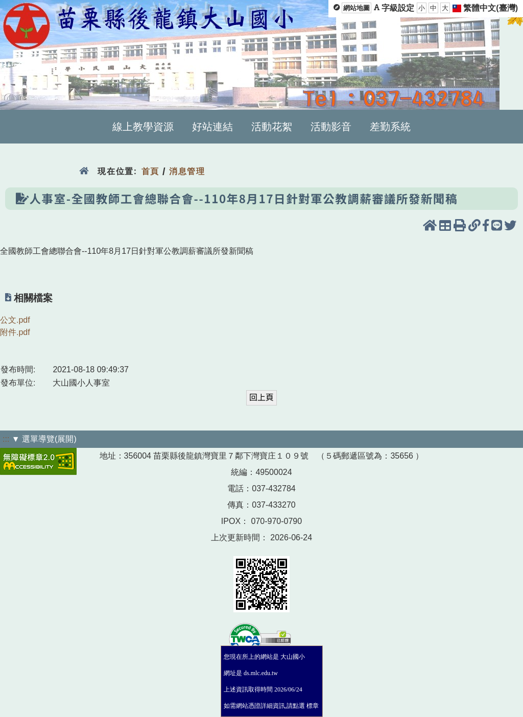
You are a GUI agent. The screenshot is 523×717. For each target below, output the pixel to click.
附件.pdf (15, 332)
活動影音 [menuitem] (331, 126)
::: (6, 439)
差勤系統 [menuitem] (390, 126)
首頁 (150, 171)
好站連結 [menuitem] (212, 126)
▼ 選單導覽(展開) (44, 439)
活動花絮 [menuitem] (271, 126)
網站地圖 (356, 8)
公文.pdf (15, 320)
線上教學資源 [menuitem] (143, 126)
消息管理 (187, 171)
